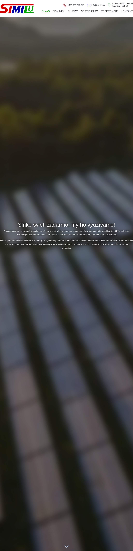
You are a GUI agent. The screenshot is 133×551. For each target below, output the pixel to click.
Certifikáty (89, 11)
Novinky (59, 11)
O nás (46, 11)
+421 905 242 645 (76, 5)
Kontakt (127, 11)
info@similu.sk (98, 5)
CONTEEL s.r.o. (17, 8)
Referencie (109, 11)
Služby (73, 11)
